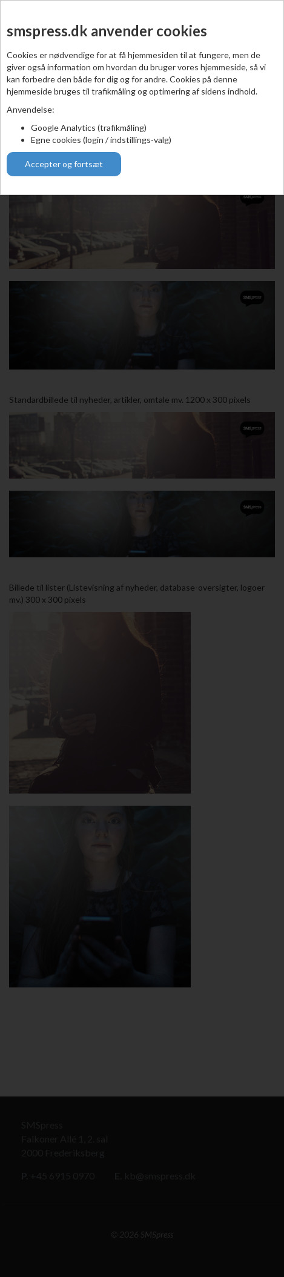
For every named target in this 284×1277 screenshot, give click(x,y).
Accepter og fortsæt (64, 164)
